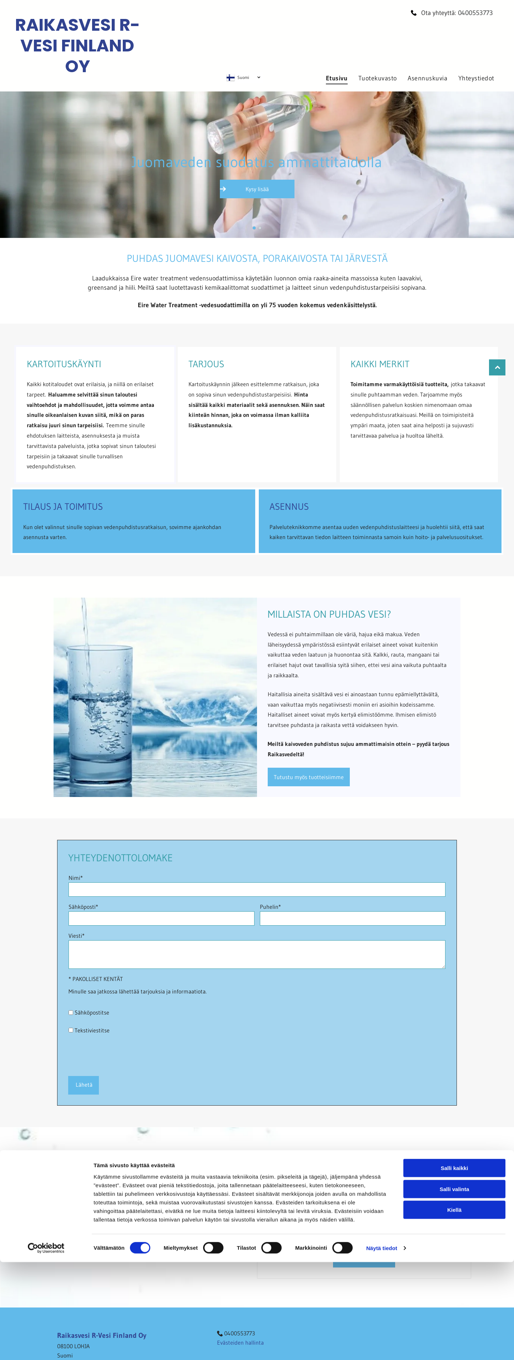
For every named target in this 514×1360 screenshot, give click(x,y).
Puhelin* (270, 906)
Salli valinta (454, 1320)
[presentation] (123, 1054)
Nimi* (76, 877)
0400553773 (475, 13)
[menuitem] (337, 78)
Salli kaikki (454, 1299)
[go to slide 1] (254, 227)
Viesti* (77, 935)
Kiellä (454, 1341)
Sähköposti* (83, 906)
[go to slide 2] (259, 227)
